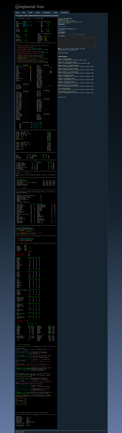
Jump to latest (62, 26)
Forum (38, 12)
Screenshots (64, 12)
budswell (71, 28)
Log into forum (81, 34)
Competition (46, 12)
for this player (65, 23)
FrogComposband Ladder (71, 21)
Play (23, 12)
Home (17, 12)
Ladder (30, 12)
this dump (63, 19)
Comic (56, 12)
